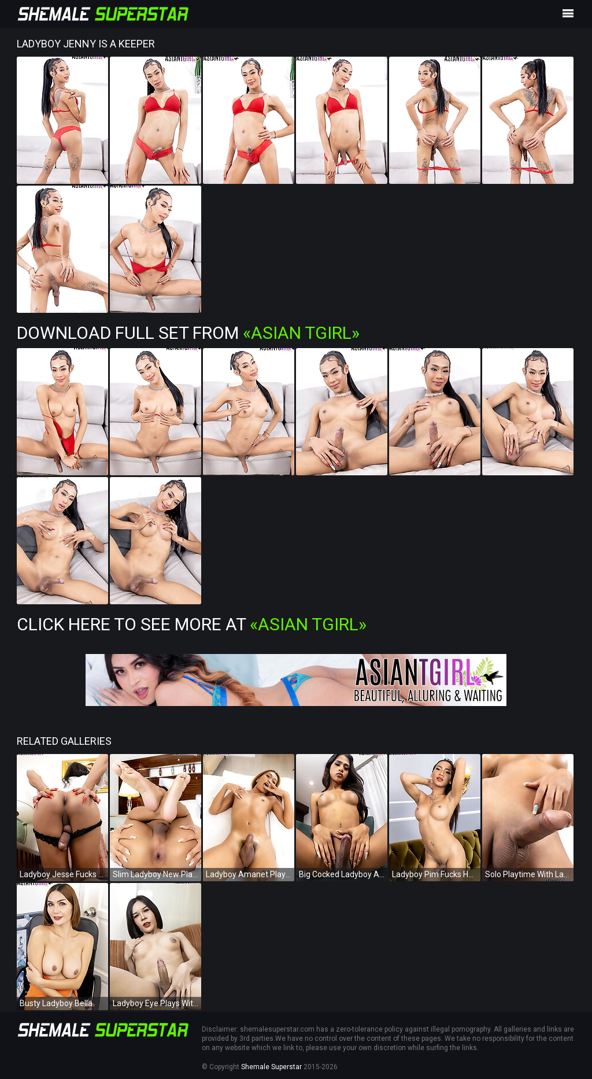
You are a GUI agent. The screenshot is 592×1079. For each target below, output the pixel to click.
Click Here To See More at (192, 624)
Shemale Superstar (271, 1067)
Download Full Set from (188, 333)
